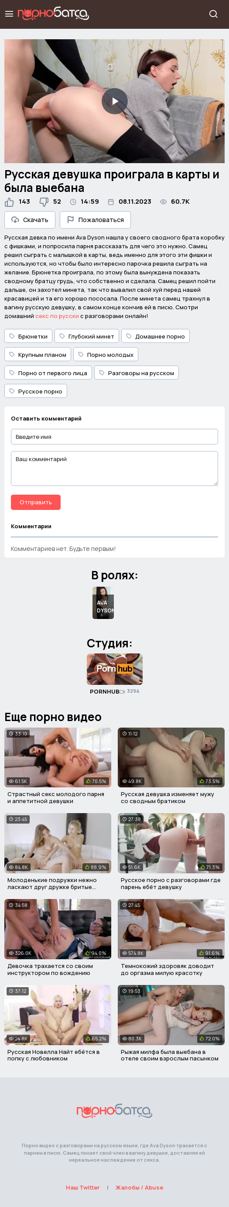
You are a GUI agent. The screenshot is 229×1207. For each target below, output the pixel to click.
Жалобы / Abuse (139, 1187)
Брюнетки (28, 336)
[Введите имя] (114, 437)
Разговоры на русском (136, 373)
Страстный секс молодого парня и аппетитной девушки (55, 797)
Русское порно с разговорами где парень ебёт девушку (171, 883)
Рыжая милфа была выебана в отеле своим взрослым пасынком (170, 1055)
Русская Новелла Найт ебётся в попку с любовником (53, 1055)
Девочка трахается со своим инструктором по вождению (50, 969)
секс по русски (57, 316)
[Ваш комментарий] (114, 468)
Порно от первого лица (48, 373)
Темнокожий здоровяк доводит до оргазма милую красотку (167, 969)
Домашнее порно (155, 336)
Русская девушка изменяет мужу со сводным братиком (167, 797)
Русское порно (35, 391)
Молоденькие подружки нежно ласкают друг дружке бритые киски (52, 886)
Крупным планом (37, 355)
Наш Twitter (83, 1187)
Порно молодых (105, 355)
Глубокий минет (86, 336)
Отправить (36, 502)
